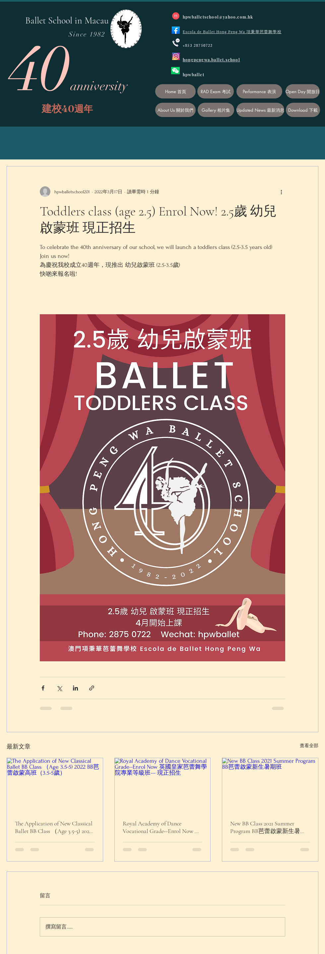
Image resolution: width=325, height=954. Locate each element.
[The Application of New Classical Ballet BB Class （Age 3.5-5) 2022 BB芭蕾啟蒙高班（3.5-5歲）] (55, 785)
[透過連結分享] (92, 688)
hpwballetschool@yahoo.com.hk (218, 17)
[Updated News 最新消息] (260, 110)
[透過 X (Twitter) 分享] (59, 688)
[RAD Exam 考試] (215, 91)
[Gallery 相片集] (216, 110)
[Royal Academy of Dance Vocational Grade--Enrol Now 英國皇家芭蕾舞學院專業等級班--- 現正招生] (163, 785)
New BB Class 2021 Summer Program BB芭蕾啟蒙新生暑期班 (268, 827)
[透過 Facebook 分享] (43, 688)
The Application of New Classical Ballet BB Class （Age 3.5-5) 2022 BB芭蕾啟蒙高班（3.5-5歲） (54, 827)
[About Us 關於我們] (175, 110)
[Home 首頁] (175, 91)
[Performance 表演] (259, 91)
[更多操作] (281, 192)
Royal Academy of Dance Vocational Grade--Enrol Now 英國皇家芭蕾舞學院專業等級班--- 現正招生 (162, 827)
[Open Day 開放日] (303, 91)
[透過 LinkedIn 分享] (75, 688)
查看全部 (309, 745)
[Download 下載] (303, 110)
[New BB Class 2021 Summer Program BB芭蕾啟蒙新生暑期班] (270, 785)
